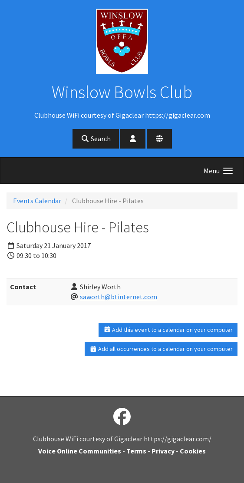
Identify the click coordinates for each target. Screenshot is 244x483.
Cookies (193, 451)
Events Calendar (37, 200)
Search (96, 138)
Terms (136, 451)
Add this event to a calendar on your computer (168, 330)
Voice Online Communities (79, 451)
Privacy (163, 451)
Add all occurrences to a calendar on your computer (161, 349)
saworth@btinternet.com (118, 296)
